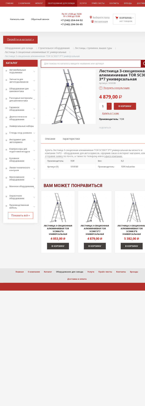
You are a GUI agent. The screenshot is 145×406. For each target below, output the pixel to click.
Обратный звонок (40, 19)
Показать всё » (20, 215)
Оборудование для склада (19, 48)
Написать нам (17, 19)
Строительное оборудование (54, 48)
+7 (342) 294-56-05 (72, 24)
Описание (50, 138)
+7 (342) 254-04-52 (72, 20)
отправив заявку (54, 156)
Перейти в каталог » (20, 39)
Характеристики (71, 138)
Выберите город (101, 17)
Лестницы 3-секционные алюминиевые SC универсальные (35, 52)
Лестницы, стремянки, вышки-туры (93, 48)
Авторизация (101, 21)
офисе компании (113, 156)
